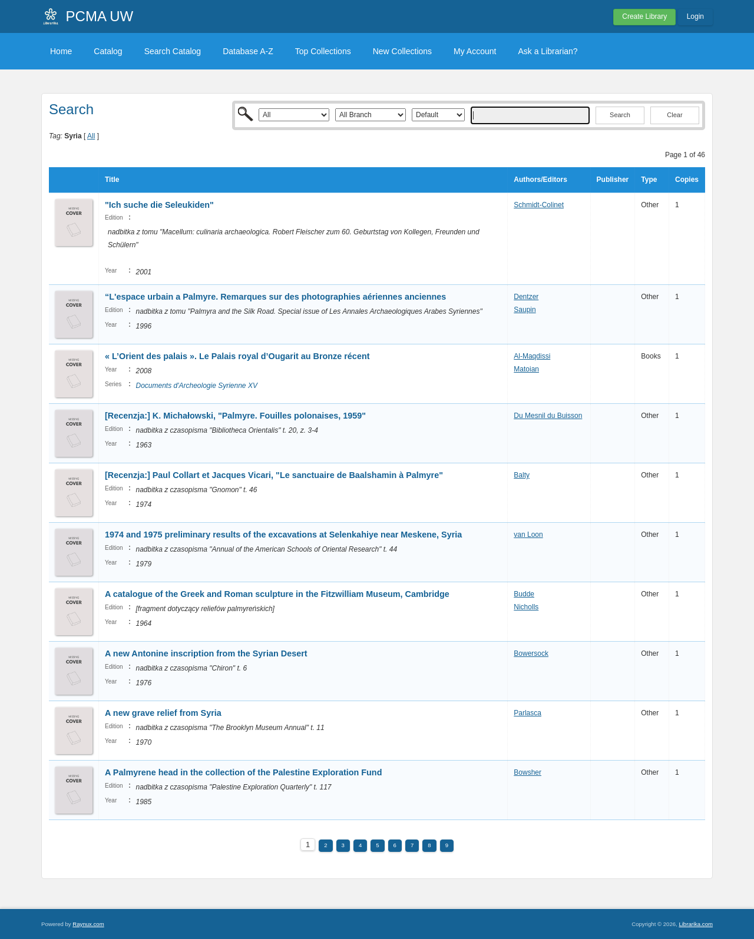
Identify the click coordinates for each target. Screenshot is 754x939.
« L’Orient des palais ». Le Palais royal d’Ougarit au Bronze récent (238, 356)
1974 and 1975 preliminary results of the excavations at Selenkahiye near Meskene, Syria (283, 534)
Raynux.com (88, 924)
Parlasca (527, 713)
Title (112, 179)
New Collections (402, 51)
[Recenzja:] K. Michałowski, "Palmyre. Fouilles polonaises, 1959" (235, 415)
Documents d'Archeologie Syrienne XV (196, 385)
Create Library (644, 16)
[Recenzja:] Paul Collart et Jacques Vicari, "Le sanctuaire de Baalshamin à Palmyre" (274, 475)
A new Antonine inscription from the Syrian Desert (206, 653)
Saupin (524, 310)
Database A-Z (248, 51)
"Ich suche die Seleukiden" (159, 205)
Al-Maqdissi (532, 356)
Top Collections (323, 51)
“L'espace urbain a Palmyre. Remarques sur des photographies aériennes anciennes (275, 296)
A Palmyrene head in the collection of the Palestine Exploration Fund (243, 772)
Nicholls (526, 607)
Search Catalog (172, 51)
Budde (524, 594)
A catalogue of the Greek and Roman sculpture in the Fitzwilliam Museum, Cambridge (277, 594)
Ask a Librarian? (547, 51)
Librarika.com (696, 924)
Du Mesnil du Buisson (548, 416)
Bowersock (531, 653)
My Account (475, 51)
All (91, 136)
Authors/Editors (540, 179)
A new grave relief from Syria (163, 713)
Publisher (613, 179)
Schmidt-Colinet (539, 205)
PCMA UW (100, 16)
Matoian (526, 369)
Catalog (108, 51)
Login (695, 16)
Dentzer (526, 297)
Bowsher (527, 772)
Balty (522, 475)
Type (649, 179)
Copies (687, 179)
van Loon (528, 534)
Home (61, 51)
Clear (674, 114)
